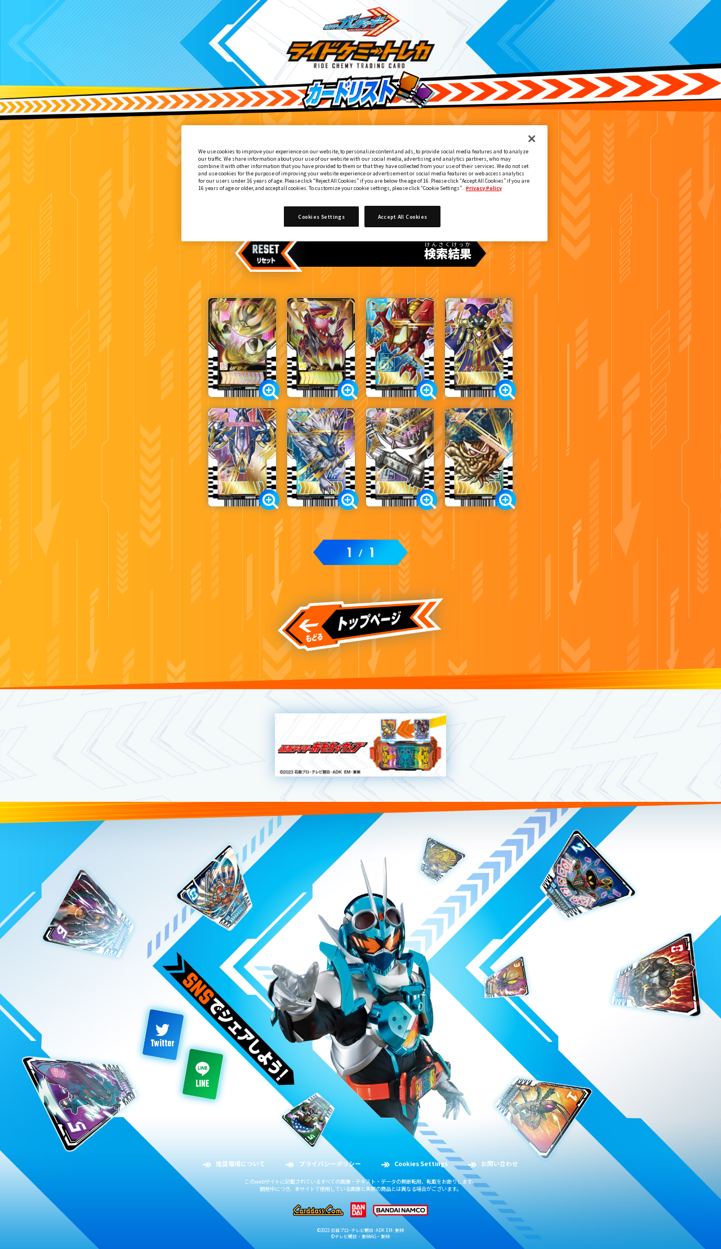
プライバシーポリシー (330, 1164)
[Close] (531, 138)
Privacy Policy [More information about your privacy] (484, 187)
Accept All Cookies (403, 216)
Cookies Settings (421, 1164)
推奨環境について (240, 1164)
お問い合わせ (499, 1164)
